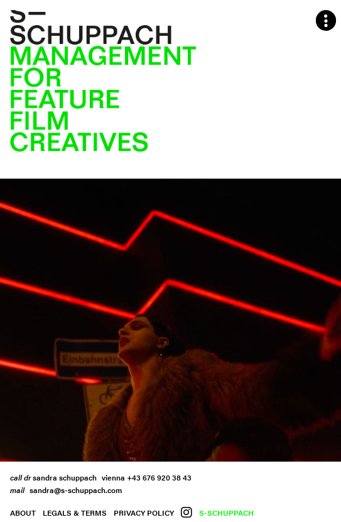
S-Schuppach (226, 512)
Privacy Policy (144, 512)
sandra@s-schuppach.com (76, 490)
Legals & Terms (75, 512)
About (23, 512)
